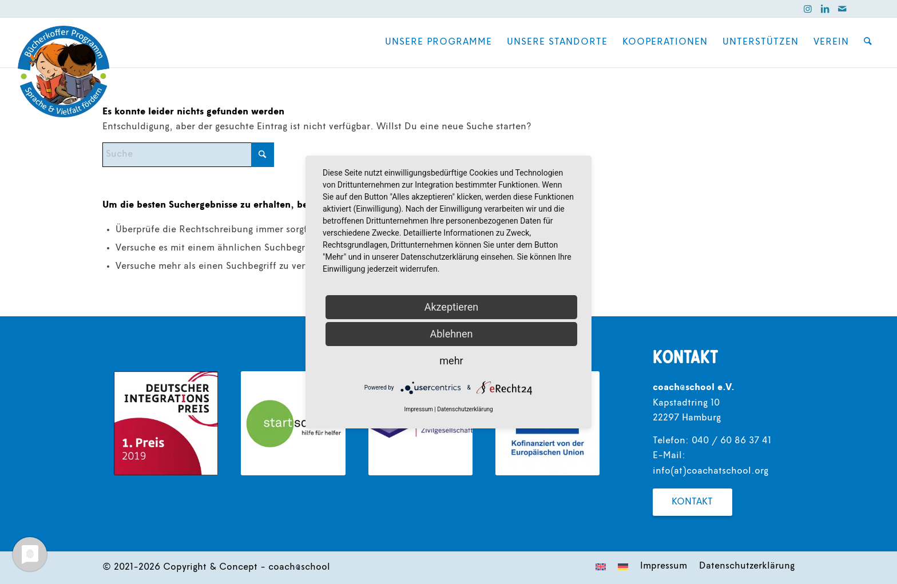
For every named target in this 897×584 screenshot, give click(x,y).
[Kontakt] (692, 502)
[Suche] (868, 42)
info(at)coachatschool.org (710, 471)
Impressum (418, 409)
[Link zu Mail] (842, 8)
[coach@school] (63, 71)
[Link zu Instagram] (807, 8)
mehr (451, 361)
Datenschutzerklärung (465, 409)
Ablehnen (451, 334)
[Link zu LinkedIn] (825, 8)
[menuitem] (439, 42)
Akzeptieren (451, 307)
